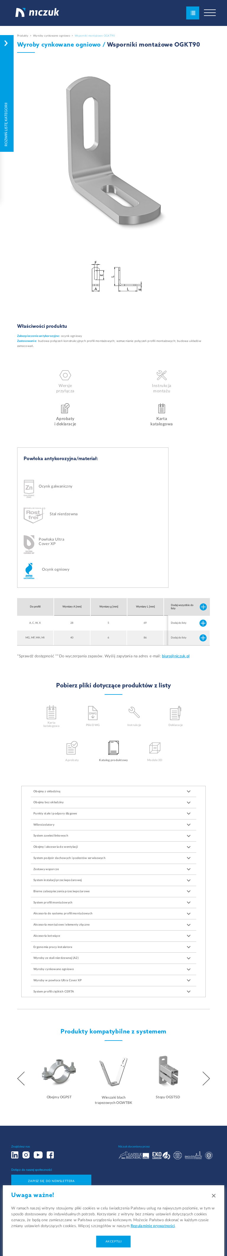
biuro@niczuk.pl (175, 656)
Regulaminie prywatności (153, 1226)
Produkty (23, 35)
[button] (21, 1079)
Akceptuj (113, 1241)
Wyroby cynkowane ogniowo (51, 35)
